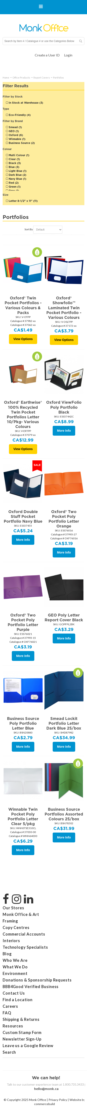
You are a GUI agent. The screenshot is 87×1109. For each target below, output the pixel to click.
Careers (10, 1006)
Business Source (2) (20, 143)
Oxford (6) (14, 135)
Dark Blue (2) (16, 174)
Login (68, 55)
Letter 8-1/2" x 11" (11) (22, 201)
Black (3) (13, 163)
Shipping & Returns (21, 1019)
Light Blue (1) (16, 171)
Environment (15, 973)
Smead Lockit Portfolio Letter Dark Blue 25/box (63, 723)
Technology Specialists (25, 947)
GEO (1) (12, 131)
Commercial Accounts (24, 934)
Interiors (11, 940)
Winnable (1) (15, 139)
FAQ (7, 1012)
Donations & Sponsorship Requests (37, 980)
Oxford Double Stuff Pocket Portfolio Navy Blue (23, 516)
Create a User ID (47, 55)
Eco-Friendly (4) (18, 115)
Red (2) (12, 182)
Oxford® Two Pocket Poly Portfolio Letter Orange (64, 518)
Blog (7, 953)
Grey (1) (12, 190)
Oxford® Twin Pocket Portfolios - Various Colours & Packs (23, 305)
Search (9, 1052)
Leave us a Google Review (28, 1045)
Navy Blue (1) (16, 178)
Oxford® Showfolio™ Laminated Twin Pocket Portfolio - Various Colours (63, 308)
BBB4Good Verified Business (31, 986)
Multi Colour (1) (17, 155)
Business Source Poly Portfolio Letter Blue (23, 723)
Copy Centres (16, 927)
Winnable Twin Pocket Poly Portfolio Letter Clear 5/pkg (23, 816)
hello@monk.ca (46, 1088)
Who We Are (15, 960)
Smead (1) (14, 127)
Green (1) (13, 186)
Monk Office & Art (21, 914)
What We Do (15, 966)
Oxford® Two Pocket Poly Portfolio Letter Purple (23, 622)
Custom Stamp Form (22, 1032)
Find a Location (18, 999)
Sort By (28, 229)
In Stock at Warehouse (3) (24, 102)
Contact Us (14, 993)
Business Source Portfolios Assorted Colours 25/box (64, 814)
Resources (13, 1025)
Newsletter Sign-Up (22, 1039)
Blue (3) (12, 167)
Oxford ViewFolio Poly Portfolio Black (64, 407)
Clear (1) (13, 159)
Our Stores (13, 907)
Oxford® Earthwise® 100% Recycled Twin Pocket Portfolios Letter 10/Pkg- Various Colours (23, 414)
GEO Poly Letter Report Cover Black (64, 617)
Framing (10, 921)
